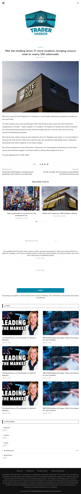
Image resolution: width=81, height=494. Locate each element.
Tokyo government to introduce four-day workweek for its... (21, 214)
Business (40, 47)
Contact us (30, 471)
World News (8, 455)
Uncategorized (41, 450)
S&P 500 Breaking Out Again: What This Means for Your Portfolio (60, 339)
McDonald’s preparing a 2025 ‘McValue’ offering (60, 213)
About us (20, 471)
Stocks (6, 443)
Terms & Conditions (57, 471)
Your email (40, 272)
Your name (40, 260)
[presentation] (40, 282)
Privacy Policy (42, 471)
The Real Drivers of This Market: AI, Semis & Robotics (18, 339)
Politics (6, 435)
